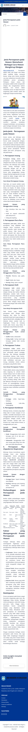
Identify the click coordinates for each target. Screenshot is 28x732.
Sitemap (3, 706)
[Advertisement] (14, 43)
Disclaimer (4, 700)
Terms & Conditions (6, 704)
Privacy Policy (5, 702)
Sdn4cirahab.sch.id (8, 70)
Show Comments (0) (14, 665)
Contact (3, 698)
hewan (17, 118)
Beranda (5, 14)
